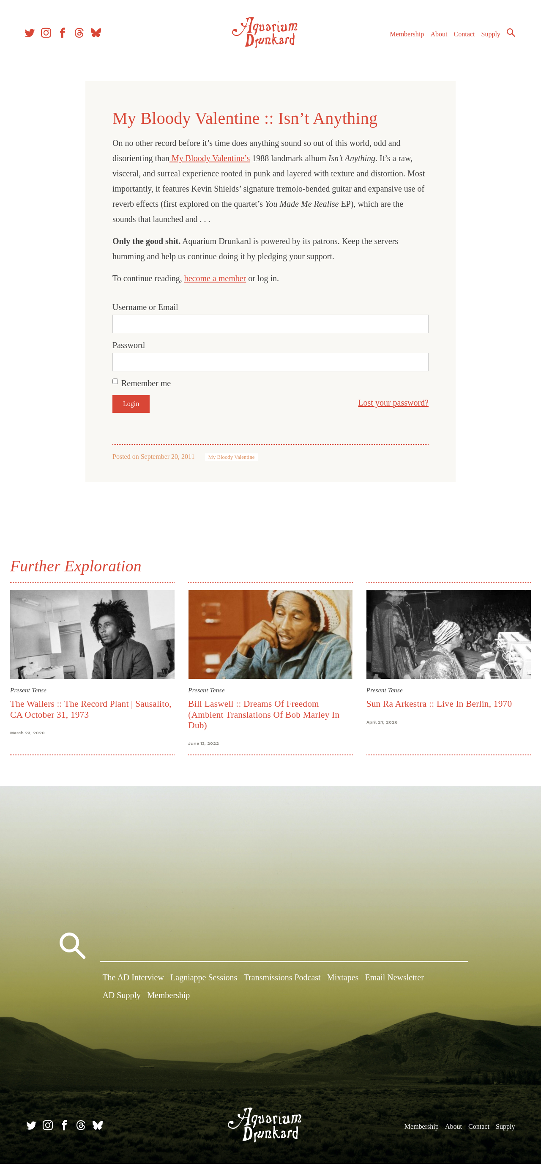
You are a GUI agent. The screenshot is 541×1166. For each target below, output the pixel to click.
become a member (215, 278)
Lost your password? (393, 402)
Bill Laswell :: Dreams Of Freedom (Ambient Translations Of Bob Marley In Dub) (265, 713)
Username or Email (145, 307)
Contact (460, 37)
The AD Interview (133, 981)
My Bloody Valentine (231, 457)
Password (128, 345)
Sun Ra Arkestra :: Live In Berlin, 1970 (438, 702)
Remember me (146, 383)
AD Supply (121, 999)
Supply (487, 37)
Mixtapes (342, 981)
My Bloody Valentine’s (209, 158)
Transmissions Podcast (282, 981)
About (434, 37)
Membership (403, 37)
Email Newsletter (394, 981)
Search (507, 36)
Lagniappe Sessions (203, 981)
